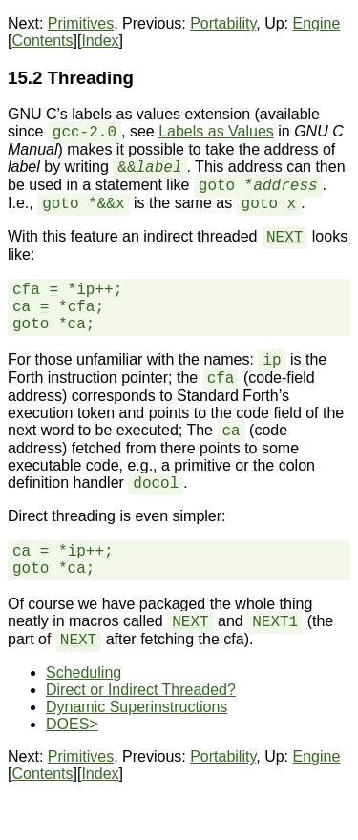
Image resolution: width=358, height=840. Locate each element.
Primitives (81, 23)
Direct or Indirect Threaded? (141, 690)
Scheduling (83, 672)
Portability (223, 23)
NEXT (284, 237)
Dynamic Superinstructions (136, 707)
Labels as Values (216, 131)
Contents (42, 40)
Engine (316, 23)
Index (99, 40)
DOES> (72, 724)
